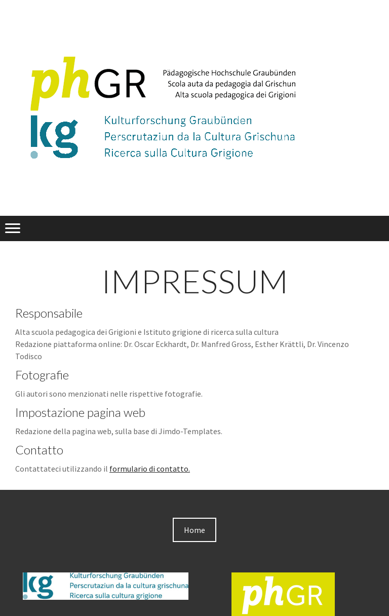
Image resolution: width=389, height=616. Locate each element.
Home (194, 530)
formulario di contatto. (149, 469)
